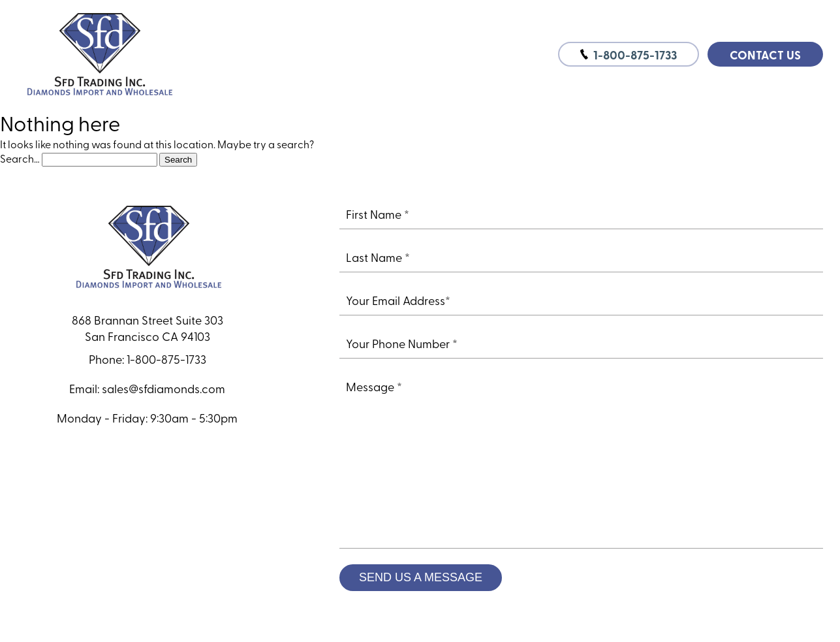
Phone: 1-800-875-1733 (147, 359)
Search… (20, 158)
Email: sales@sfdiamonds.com (147, 388)
